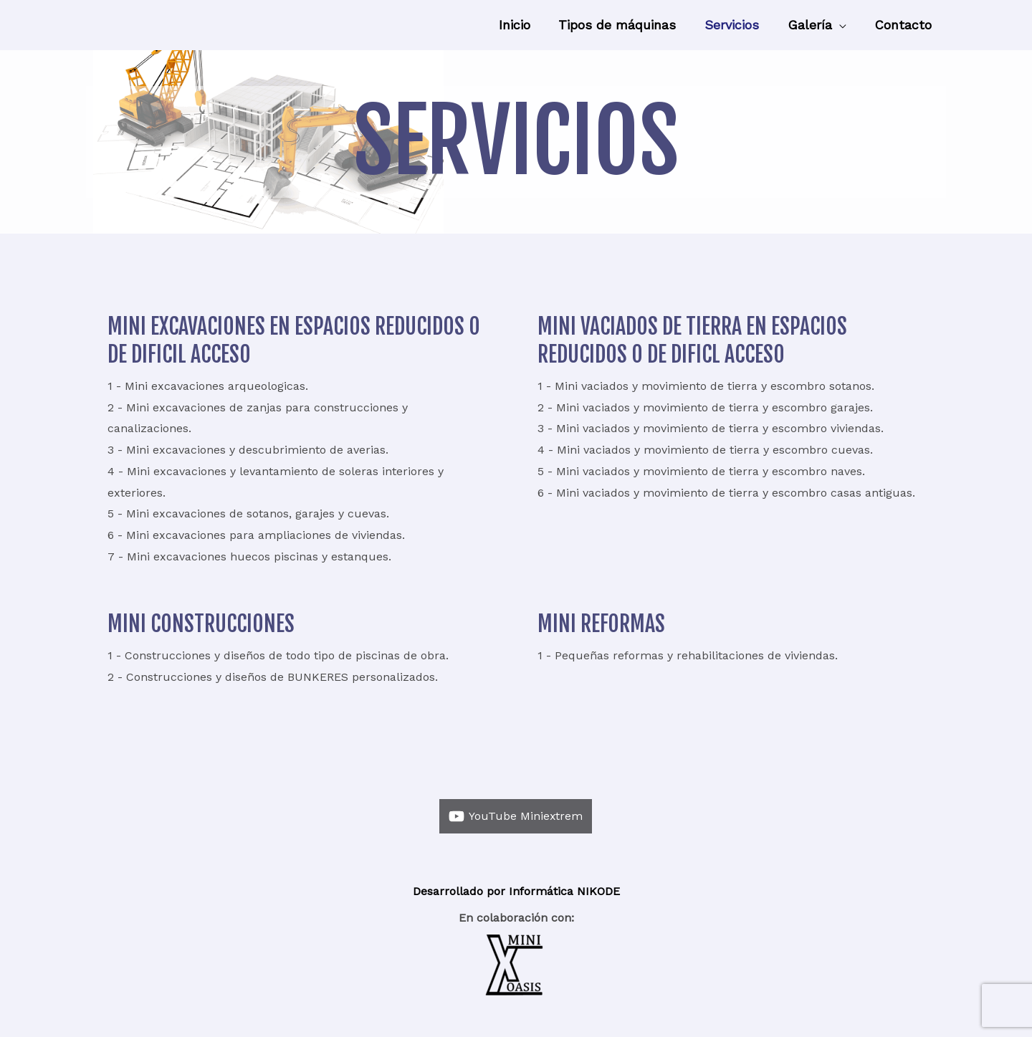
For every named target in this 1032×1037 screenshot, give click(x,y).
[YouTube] (516, 816)
